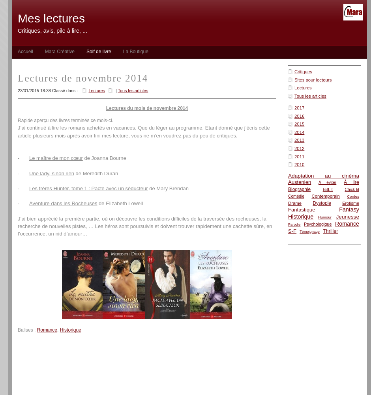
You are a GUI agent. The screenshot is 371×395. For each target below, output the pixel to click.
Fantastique (301, 210)
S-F (292, 231)
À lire (351, 182)
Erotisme (350, 203)
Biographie (299, 189)
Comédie (296, 196)
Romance (347, 224)
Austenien (299, 182)
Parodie (294, 224)
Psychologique (318, 224)
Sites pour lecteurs (313, 80)
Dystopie (322, 203)
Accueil (25, 51)
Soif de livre (98, 51)
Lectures (303, 87)
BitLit (328, 189)
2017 (299, 108)
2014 (299, 132)
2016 (299, 116)
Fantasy (349, 209)
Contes (353, 196)
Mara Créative (60, 51)
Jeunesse (347, 217)
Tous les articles (310, 96)
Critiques (303, 71)
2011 (299, 156)
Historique (300, 216)
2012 (299, 148)
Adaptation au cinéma (323, 176)
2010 (299, 164)
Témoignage (310, 232)
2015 (299, 124)
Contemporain (325, 196)
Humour (325, 217)
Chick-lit (352, 189)
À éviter (327, 182)
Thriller (330, 231)
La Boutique (135, 51)
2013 (299, 140)
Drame (295, 203)
